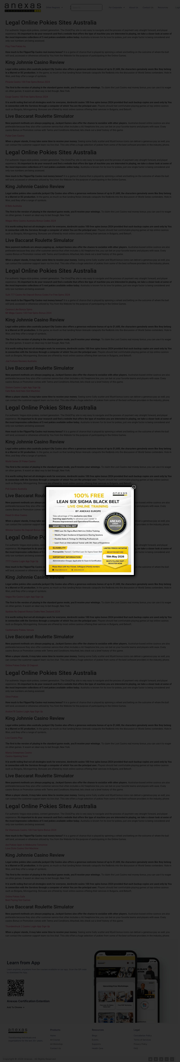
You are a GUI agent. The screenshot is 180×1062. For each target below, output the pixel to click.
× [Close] (134, 487)
